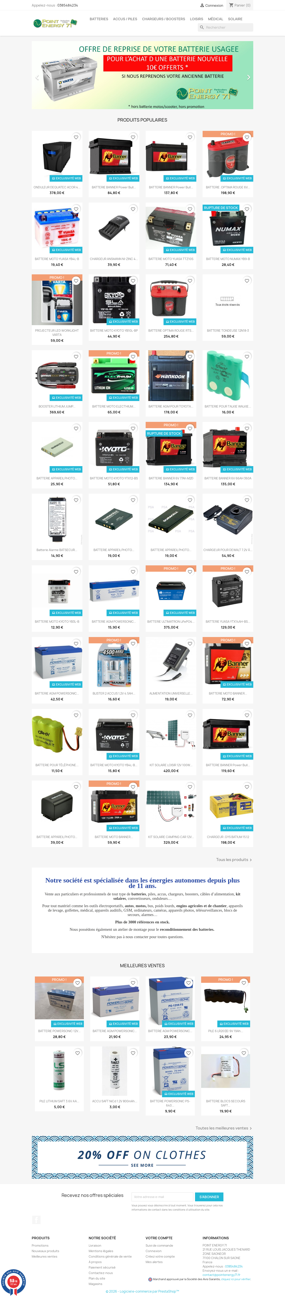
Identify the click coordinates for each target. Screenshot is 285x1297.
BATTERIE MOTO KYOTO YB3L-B (57, 622)
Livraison (95, 1245)
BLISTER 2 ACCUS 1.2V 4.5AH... (114, 693)
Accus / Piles (125, 19)
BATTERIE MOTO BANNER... (228, 693)
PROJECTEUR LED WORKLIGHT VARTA (57, 333)
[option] (142, 75)
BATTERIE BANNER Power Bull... (114, 187)
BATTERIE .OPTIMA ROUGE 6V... (228, 187)
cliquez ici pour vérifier (235, 1279)
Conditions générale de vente (110, 1256)
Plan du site (97, 1278)
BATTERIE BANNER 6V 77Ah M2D (171, 478)
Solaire (235, 19)
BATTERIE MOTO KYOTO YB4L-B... (113, 765)
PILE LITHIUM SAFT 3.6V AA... (59, 1101)
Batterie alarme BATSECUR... (57, 550)
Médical (215, 19)
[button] (48, 75)
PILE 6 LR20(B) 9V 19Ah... (225, 1031)
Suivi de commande (159, 1245)
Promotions (40, 1245)
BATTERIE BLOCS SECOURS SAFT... (225, 1103)
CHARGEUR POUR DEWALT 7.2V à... (227, 550)
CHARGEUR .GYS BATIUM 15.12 (228, 837)
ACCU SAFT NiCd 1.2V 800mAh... (114, 1101)
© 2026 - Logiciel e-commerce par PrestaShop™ (142, 1291)
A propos (95, 1262)
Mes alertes (154, 1262)
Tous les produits (234, 859)
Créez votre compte (160, 1256)
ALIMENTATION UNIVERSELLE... (171, 693)
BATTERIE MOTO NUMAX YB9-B (228, 259)
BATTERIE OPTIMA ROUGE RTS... (171, 331)
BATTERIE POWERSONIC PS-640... (170, 1103)
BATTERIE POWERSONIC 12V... (59, 1031)
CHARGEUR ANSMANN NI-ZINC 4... (114, 259)
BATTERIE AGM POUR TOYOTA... (171, 406)
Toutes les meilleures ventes (224, 1128)
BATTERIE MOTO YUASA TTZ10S (171, 259)
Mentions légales (101, 1251)
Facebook (36, 1220)
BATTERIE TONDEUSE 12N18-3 (228, 331)
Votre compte (159, 1238)
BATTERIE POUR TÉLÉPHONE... (57, 765)
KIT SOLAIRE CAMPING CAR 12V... (171, 837)
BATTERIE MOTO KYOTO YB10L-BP (114, 331)
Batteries (99, 19)
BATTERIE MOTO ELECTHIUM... (114, 406)
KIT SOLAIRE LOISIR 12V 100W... (171, 765)
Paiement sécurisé (102, 1267)
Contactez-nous (101, 1273)
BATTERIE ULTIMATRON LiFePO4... (171, 622)
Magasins (95, 1284)
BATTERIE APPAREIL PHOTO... (57, 478)
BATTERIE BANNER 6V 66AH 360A (228, 478)
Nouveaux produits (45, 1251)
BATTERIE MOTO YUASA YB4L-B (57, 259)
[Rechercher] (225, 27)
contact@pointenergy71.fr (221, 1275)
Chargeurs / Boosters (163, 19)
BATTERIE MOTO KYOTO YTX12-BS (114, 478)
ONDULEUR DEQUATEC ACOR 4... (57, 187)
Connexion (154, 1251)
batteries (138, 894)
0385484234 (67, 5)
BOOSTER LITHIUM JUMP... (57, 406)
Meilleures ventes (44, 1256)
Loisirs (196, 19)
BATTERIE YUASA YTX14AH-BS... (228, 622)
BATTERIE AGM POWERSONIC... (114, 622)
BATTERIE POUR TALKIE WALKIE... (228, 406)
